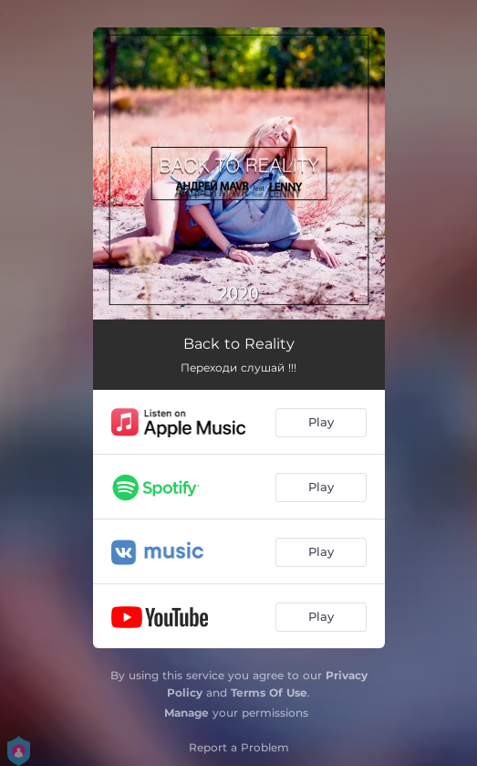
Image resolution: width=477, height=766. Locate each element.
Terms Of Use (269, 692)
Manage (186, 712)
